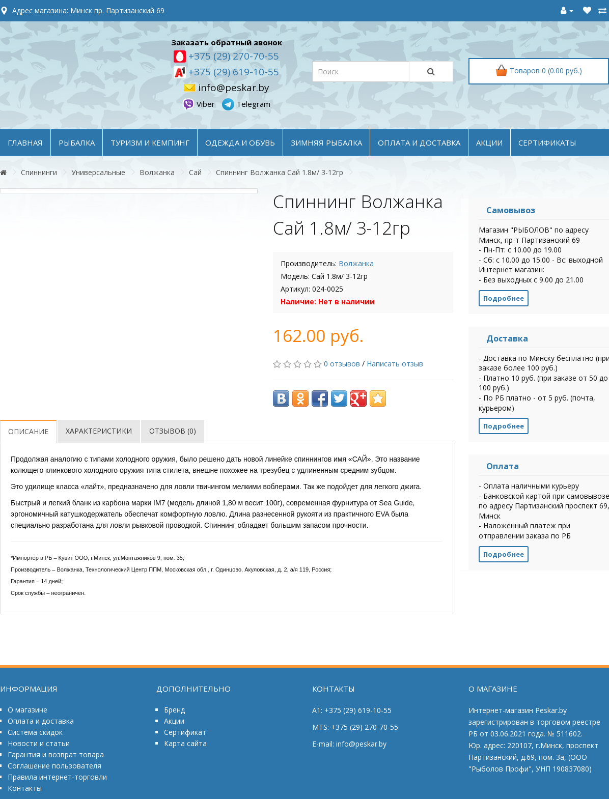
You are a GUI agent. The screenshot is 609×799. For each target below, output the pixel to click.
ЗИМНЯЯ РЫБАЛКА (326, 142)
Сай (195, 172)
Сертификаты (547, 142)
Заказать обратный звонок (226, 42)
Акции (174, 721)
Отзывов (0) (172, 431)
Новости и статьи (39, 743)
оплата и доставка (419, 142)
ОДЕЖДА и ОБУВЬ (240, 142)
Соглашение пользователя (54, 766)
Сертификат (185, 732)
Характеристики (99, 431)
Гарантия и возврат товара (56, 754)
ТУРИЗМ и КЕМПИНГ (149, 142)
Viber (199, 104)
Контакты (25, 788)
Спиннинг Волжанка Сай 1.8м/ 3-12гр (279, 172)
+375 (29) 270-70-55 (232, 56)
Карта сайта (185, 743)
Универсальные (98, 172)
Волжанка (157, 172)
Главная (25, 142)
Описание (28, 431)
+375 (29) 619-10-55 (232, 71)
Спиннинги (39, 172)
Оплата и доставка (41, 721)
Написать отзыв (395, 363)
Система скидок (35, 732)
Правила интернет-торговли (57, 777)
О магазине (27, 710)
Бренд (174, 710)
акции (489, 142)
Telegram (246, 104)
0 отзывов (342, 363)
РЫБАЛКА (77, 142)
